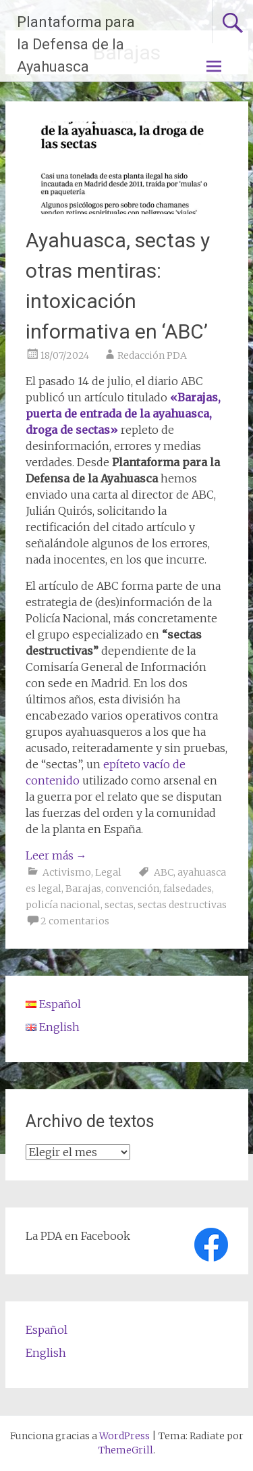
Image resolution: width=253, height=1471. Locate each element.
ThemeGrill (126, 1450)
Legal (108, 872)
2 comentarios (74, 921)
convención (132, 888)
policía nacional (63, 905)
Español (46, 1330)
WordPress (124, 1436)
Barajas (83, 888)
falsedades (187, 888)
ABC (163, 872)
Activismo (67, 872)
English (46, 1353)
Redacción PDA (152, 355)
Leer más (56, 855)
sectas (119, 905)
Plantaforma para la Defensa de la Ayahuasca (76, 44)
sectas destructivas (182, 905)
